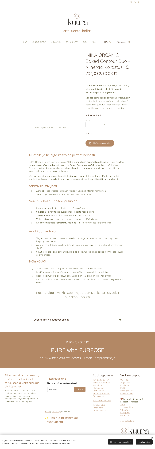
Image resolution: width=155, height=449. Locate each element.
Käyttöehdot (98, 388)
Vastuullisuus (98, 390)
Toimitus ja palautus (101, 382)
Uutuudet (124, 380)
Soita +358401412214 (126, 405)
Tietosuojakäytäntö (101, 393)
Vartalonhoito (126, 390)
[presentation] (65, 399)
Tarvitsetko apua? (101, 380)
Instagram (125, 412)
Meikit (122, 388)
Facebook (124, 415)
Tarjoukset (125, 382)
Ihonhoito (124, 385)
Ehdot (47, 411)
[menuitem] (21, 42)
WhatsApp (125, 410)
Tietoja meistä (99, 405)
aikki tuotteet (126, 393)
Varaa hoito (98, 407)
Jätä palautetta (127, 421)
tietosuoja (56, 411)
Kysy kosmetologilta (102, 400)
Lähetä (80, 389)
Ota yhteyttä (98, 396)
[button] (113, 42)
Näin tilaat (97, 385)
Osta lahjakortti (99, 410)
